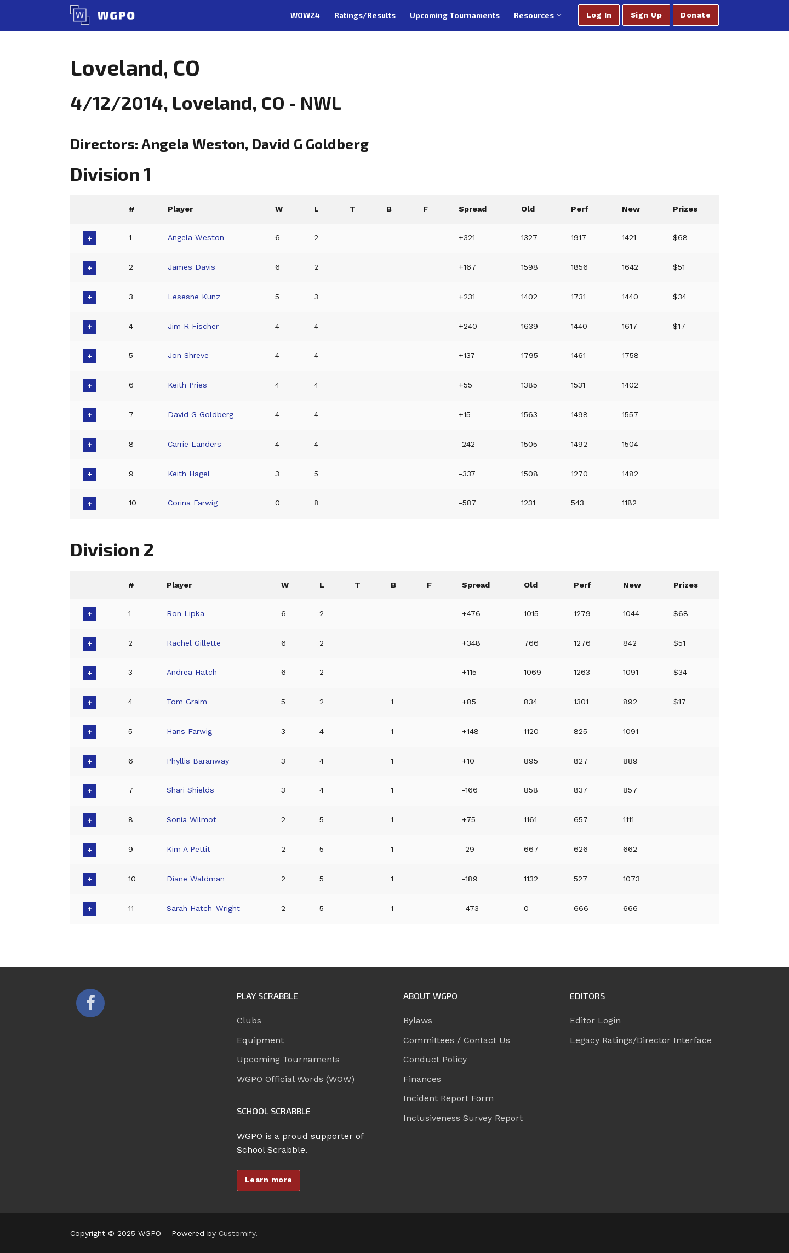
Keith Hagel (189, 473)
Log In (599, 14)
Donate (696, 14)
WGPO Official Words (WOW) (296, 1079)
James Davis (192, 267)
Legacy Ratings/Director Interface (641, 1040)
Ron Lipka (185, 613)
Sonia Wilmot (191, 819)
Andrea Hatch (192, 672)
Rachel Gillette (193, 643)
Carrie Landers (196, 444)
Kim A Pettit (188, 849)
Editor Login (595, 1020)
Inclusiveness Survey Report (463, 1118)
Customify (237, 1233)
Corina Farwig (194, 502)
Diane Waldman (196, 878)
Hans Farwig (189, 731)
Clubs (249, 1020)
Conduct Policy (435, 1059)
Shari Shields (190, 789)
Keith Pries (188, 384)
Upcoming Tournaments (288, 1059)
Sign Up (646, 14)
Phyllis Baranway (198, 760)
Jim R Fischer (194, 326)
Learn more (269, 1179)
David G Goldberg (201, 414)
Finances (422, 1079)
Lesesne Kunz (194, 296)
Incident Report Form (448, 1098)
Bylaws (417, 1020)
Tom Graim (187, 701)
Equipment (260, 1040)
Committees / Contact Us (456, 1040)
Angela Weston (197, 237)
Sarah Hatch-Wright (204, 908)
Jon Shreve (189, 355)
